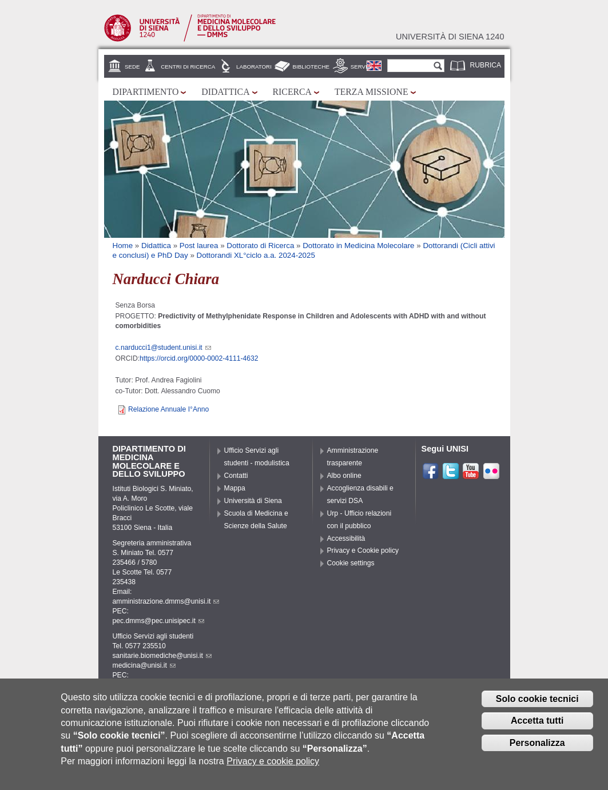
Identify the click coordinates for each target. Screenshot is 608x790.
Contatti (236, 476)
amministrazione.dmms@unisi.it (166, 601)
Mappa (234, 488)
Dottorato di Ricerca (260, 245)
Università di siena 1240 (450, 36)
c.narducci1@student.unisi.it (163, 348)
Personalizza (537, 749)
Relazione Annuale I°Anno (168, 409)
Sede (132, 66)
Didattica (225, 92)
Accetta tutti (537, 727)
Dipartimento (146, 92)
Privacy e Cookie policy (363, 550)
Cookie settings (351, 563)
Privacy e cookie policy (272, 767)
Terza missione (371, 92)
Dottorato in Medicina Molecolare (358, 245)
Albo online (344, 476)
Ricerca (292, 92)
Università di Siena (253, 501)
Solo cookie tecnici (537, 705)
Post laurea (199, 245)
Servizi (361, 66)
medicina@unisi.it (144, 665)
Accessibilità (346, 538)
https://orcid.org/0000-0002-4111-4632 (199, 358)
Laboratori (254, 66)
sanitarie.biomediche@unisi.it (162, 656)
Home (123, 245)
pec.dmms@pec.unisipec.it (158, 621)
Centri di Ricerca (188, 66)
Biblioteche (311, 66)
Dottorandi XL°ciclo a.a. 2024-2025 (256, 255)
